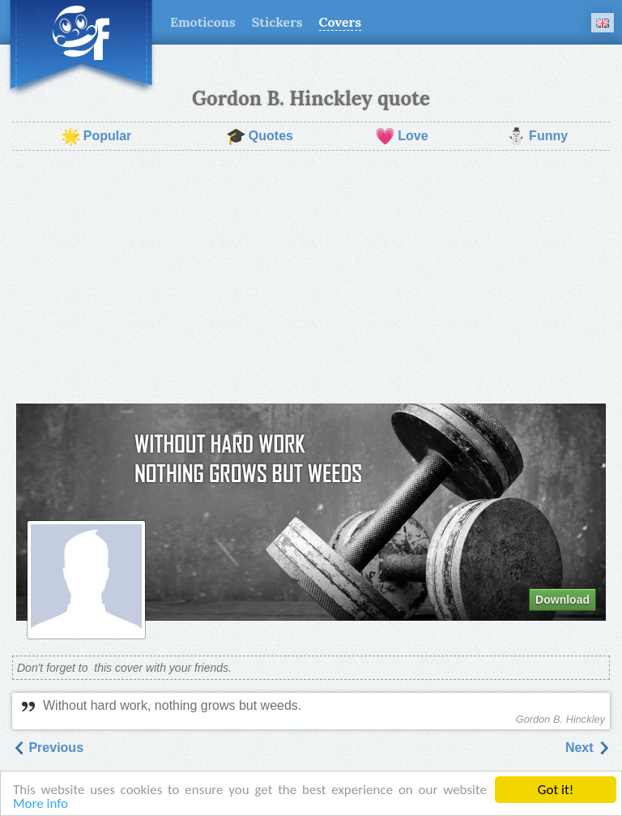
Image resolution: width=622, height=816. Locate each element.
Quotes (259, 136)
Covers (340, 22)
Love (401, 136)
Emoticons (203, 22)
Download (562, 599)
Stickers (277, 22)
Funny (537, 136)
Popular (96, 136)
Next (587, 747)
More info (40, 804)
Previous (47, 747)
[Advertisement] (311, 277)
